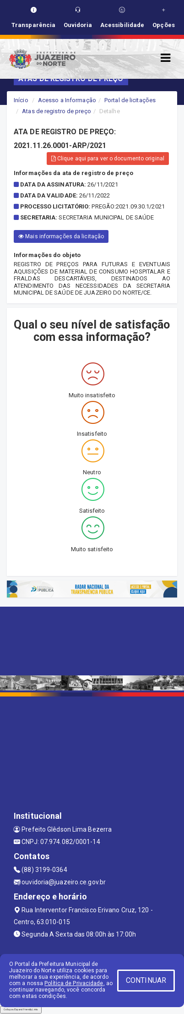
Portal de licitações (130, 100)
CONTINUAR (146, 980)
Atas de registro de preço (56, 111)
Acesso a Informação (67, 100)
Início (21, 100)
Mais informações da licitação (61, 236)
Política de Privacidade (73, 983)
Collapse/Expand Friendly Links (21, 1009)
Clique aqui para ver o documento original (107, 158)
